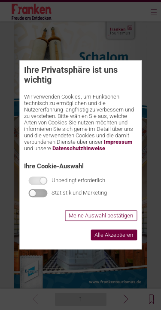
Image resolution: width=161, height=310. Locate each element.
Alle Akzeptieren (113, 235)
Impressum (118, 142)
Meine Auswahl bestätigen (101, 216)
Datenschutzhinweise (78, 148)
